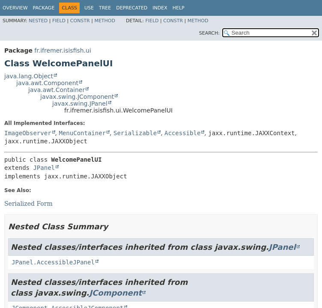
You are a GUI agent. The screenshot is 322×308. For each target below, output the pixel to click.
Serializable (135, 133)
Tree (105, 8)
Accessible (182, 133)
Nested (38, 21)
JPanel (44, 167)
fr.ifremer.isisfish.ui (62, 50)
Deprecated (131, 8)
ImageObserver (27, 133)
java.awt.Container (56, 89)
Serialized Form (28, 203)
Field (59, 21)
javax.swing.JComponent (77, 96)
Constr (80, 21)
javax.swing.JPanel (79, 103)
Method (104, 21)
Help (179, 8)
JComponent (115, 292)
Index (159, 8)
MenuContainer (82, 133)
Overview (15, 8)
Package (44, 8)
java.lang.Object (28, 76)
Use (89, 8)
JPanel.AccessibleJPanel (53, 262)
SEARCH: (209, 33)
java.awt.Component (47, 83)
